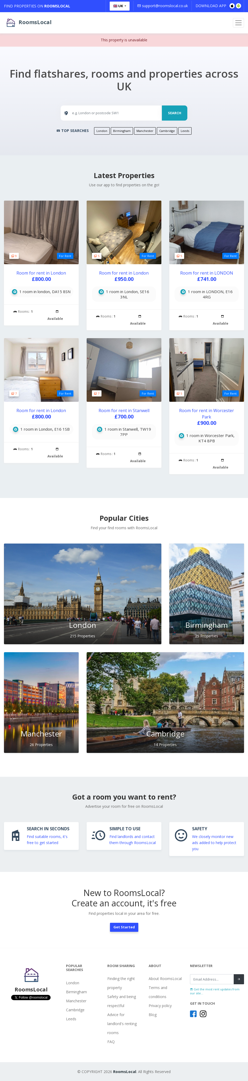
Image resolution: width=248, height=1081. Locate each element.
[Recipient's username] (212, 979)
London (101, 131)
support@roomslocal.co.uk (162, 5)
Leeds (185, 131)
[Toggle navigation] (238, 23)
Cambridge (167, 131)
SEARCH (174, 113)
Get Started (124, 927)
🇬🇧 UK (118, 5)
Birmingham (122, 131)
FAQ (111, 1041)
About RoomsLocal (165, 978)
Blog (153, 1014)
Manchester (144, 131)
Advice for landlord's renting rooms (122, 1023)
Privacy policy (160, 1005)
